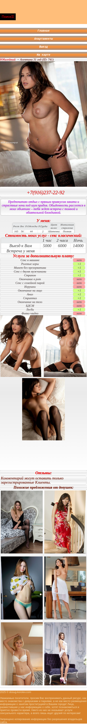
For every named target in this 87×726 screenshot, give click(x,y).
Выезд (43, 48)
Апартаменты (43, 40)
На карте (43, 57)
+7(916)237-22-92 (45, 195)
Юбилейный (8, 61)
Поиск (6, 17)
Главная (44, 31)
